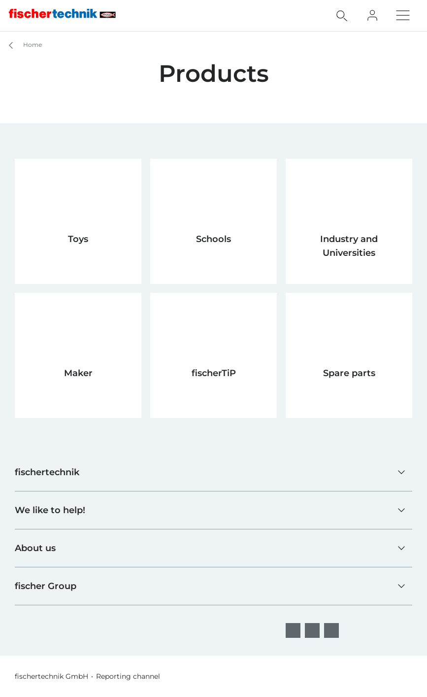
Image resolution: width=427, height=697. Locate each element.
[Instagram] (312, 630)
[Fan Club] (372, 15)
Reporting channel (128, 676)
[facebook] (293, 630)
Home (21, 45)
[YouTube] (331, 630)
